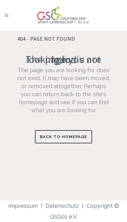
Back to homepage (63, 136)
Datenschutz (62, 206)
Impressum (23, 206)
